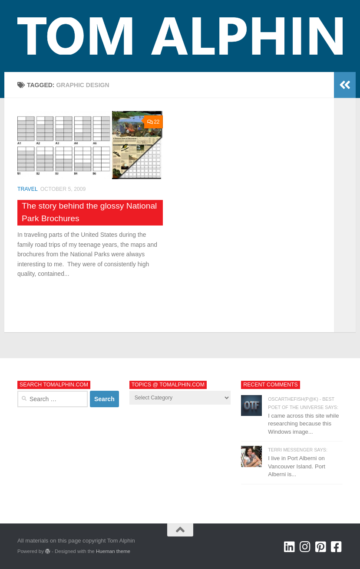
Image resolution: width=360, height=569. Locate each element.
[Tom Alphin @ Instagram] (305, 547)
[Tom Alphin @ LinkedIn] (290, 547)
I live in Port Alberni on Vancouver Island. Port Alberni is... (296, 466)
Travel (27, 189)
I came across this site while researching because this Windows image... (303, 423)
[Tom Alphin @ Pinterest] (321, 547)
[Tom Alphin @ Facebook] (336, 547)
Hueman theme (113, 551)
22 (153, 122)
